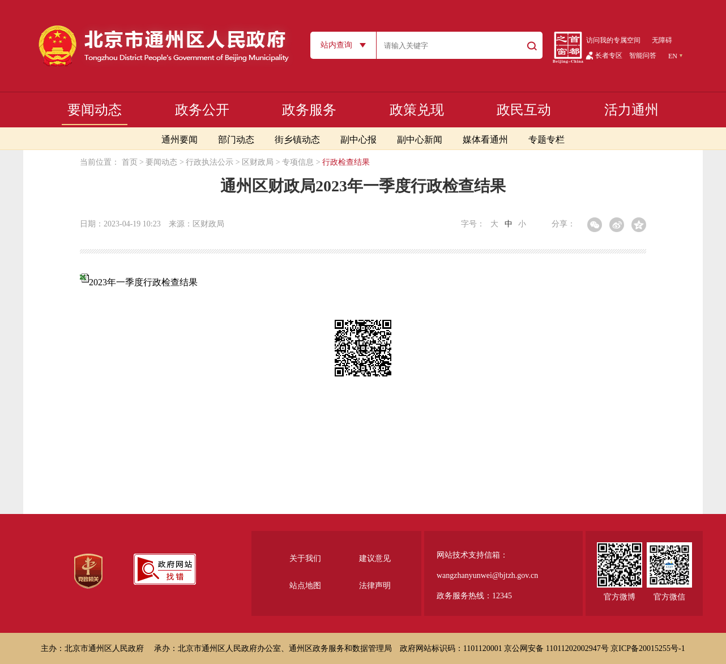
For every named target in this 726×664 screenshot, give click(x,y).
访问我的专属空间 (613, 40)
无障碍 (662, 40)
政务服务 (309, 109)
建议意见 (375, 558)
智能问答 (642, 55)
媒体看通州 (485, 139)
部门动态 (236, 139)
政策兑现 (417, 109)
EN (672, 56)
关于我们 (305, 558)
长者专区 (608, 55)
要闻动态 (94, 109)
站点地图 (305, 585)
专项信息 (298, 162)
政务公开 (202, 109)
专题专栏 (546, 139)
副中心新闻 (419, 139)
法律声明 (375, 585)
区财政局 (258, 162)
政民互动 (524, 109)
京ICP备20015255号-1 (647, 648)
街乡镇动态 (297, 139)
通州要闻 (179, 139)
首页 (130, 162)
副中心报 (358, 139)
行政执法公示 (209, 162)
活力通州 (631, 109)
